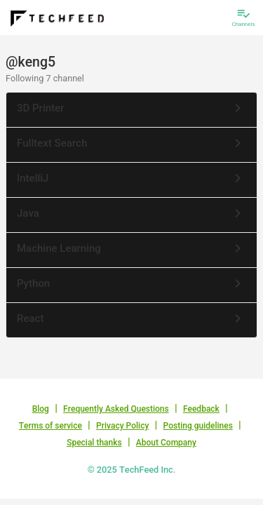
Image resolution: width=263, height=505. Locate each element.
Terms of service (50, 426)
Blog (40, 409)
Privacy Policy (122, 426)
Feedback (201, 409)
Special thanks (94, 442)
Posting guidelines (198, 426)
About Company (166, 442)
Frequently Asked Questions (116, 409)
